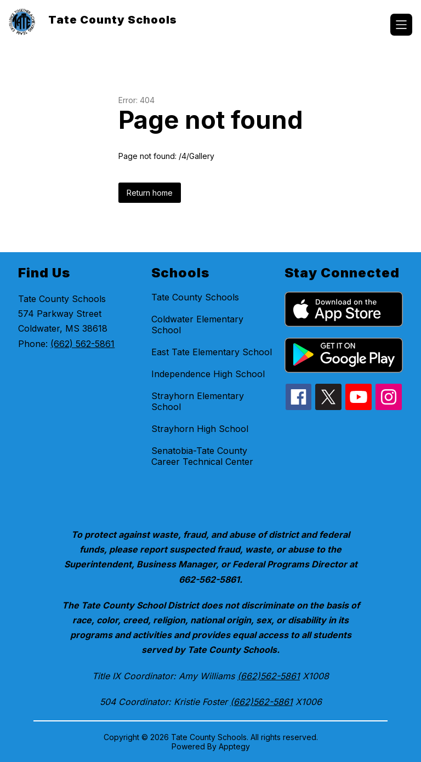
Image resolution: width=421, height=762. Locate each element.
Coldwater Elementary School (197, 324)
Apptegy (234, 746)
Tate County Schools (195, 297)
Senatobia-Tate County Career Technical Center (202, 456)
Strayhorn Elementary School (197, 401)
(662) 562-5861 (82, 343)
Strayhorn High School (199, 428)
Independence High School (208, 373)
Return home (150, 192)
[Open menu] (401, 25)
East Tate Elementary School (211, 351)
